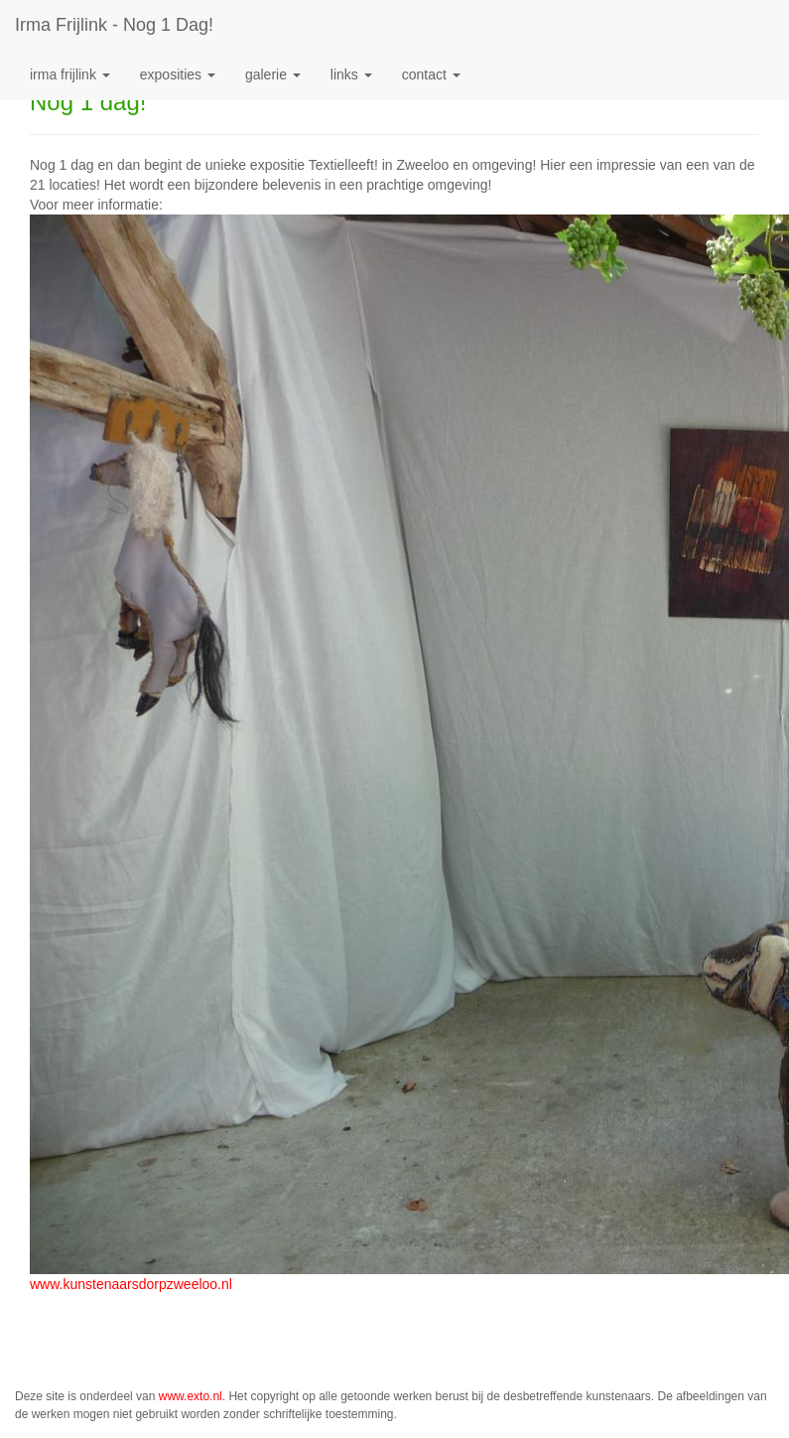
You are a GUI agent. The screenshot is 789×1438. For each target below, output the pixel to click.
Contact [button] (431, 74)
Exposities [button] (177, 74)
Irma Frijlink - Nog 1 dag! (114, 25)
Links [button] (351, 74)
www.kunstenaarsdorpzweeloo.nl (131, 1284)
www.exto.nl (190, 1396)
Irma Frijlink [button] (70, 74)
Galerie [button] (273, 74)
